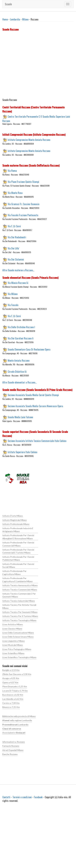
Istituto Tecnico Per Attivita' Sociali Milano (19, 606)
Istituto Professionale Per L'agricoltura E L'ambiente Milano (17, 579)
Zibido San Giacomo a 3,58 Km (16, 674)
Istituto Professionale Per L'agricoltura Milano (14, 572)
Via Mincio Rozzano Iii (18, 283)
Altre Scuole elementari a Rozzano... (19, 382)
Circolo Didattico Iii (17, 371)
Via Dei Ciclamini (16, 259)
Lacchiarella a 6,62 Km (12, 698)
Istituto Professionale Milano (15, 524)
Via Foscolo (13, 305)
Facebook (38, 797)
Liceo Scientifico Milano (13, 653)
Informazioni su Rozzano (13, 741)
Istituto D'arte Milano (12, 516)
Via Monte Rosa (15, 193)
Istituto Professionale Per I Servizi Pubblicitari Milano (18, 558)
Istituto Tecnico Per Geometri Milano (19, 612)
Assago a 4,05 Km (10, 678)
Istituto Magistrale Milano (14, 520)
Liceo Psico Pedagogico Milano (16, 649)
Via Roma (12, 171)
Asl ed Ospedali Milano (12, 749)
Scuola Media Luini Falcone (20, 417)
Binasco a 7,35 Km (11, 706)
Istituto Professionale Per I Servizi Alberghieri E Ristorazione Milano (18, 537)
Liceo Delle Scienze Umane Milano (18, 636)
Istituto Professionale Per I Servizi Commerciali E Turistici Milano (18, 551)
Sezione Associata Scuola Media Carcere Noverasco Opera (35, 406)
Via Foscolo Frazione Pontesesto (23, 215)
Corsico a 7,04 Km (11, 702)
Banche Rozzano (10, 753)
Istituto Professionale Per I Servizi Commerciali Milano (18, 544)
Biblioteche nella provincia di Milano (19, 716)
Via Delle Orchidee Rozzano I (21, 327)
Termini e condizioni (22, 797)
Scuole (8, 4)
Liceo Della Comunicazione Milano (18, 632)
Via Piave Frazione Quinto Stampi (23, 182)
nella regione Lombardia (17, 720)
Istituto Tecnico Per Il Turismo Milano (20, 616)
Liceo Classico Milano (12, 628)
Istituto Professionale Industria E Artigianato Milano (17, 529)
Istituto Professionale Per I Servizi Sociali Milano (18, 565)
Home (5, 19)
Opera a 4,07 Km (10, 682)
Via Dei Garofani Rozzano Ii (20, 338)
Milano (25, 19)
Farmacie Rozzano (10, 745)
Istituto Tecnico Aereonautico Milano (19, 585)
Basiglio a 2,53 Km (11, 669)
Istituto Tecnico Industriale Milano (18, 600)
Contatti (6, 797)
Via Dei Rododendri (17, 237)
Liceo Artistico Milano (12, 624)
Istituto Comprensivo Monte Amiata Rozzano (29, 140)
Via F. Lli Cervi (14, 226)
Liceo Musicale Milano (12, 644)
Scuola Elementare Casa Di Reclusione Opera (29, 349)
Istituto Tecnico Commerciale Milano (19, 589)
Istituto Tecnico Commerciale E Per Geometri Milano (18, 595)
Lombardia (15, 19)
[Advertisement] (29, 65)
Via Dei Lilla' (13, 248)
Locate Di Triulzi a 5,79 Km (15, 690)
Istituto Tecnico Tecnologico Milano (19, 620)
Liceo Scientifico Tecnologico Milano (19, 657)
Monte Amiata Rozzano (18, 360)
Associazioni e (13, 732)
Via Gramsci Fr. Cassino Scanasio (23, 204)
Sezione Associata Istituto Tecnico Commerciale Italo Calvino (37, 441)
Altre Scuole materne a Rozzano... (18, 270)
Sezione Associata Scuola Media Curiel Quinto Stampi (33, 395)
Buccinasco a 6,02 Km (12, 694)
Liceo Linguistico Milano (13, 640)
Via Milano (13, 294)
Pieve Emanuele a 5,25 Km (14, 686)
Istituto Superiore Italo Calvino (22, 452)
